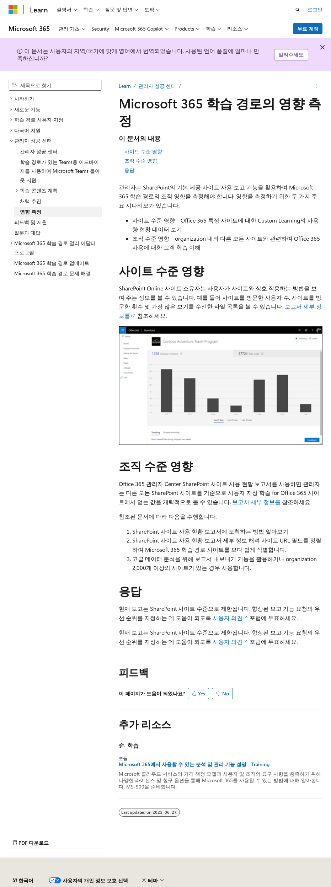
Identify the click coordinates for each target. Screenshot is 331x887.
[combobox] (55, 85)
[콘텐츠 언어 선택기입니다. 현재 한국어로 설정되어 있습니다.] (23, 880)
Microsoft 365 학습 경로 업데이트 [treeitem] (51, 263)
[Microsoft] (13, 9)
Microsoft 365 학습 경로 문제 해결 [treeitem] (52, 273)
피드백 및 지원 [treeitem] (30, 222)
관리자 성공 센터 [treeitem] (39, 151)
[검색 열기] (297, 9)
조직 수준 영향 (140, 160)
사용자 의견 (227, 617)
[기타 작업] (316, 86)
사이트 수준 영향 (143, 151)
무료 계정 (308, 28)
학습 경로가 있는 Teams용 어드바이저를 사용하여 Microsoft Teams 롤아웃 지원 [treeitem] (60, 171)
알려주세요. (291, 54)
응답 (129, 170)
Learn (125, 85)
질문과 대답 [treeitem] (27, 232)
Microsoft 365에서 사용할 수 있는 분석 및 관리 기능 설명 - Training (194, 764)
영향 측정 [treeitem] (30, 211)
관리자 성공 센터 (157, 85)
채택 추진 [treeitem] (30, 201)
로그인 (315, 9)
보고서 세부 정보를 (256, 502)
